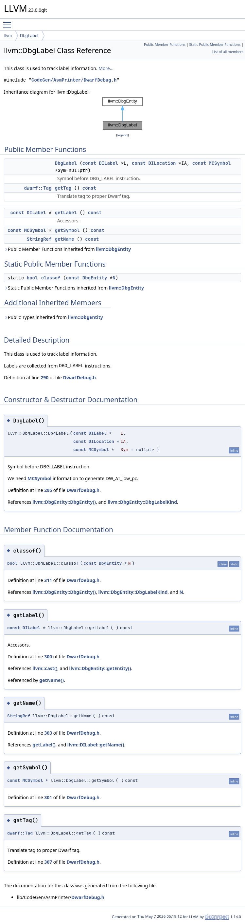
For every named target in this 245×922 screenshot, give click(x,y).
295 (48, 490)
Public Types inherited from (53, 317)
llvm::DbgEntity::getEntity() (100, 668)
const (89, 163)
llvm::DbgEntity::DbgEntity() (64, 502)
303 (48, 733)
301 (48, 797)
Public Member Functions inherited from (67, 249)
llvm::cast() (44, 668)
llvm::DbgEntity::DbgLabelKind (142, 502)
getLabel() (43, 745)
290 (44, 377)
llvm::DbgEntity (113, 249)
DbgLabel (29, 35)
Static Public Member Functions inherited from (74, 288)
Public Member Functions (164, 44)
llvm (8, 35)
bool (32, 278)
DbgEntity (94, 278)
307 (48, 862)
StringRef (39, 239)
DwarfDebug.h (79, 377)
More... (106, 68)
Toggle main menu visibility (8, 22)
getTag (63, 188)
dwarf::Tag (37, 188)
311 (48, 580)
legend (122, 135)
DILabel (108, 163)
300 (48, 656)
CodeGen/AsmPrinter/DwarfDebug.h (73, 80)
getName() (51, 680)
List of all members (227, 51)
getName (64, 239)
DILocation (162, 163)
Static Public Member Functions (214, 44)
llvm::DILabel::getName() (95, 745)
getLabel (66, 213)
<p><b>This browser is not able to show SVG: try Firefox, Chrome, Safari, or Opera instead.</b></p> (123, 114)
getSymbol (67, 230)
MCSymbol (220, 163)
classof (51, 278)
